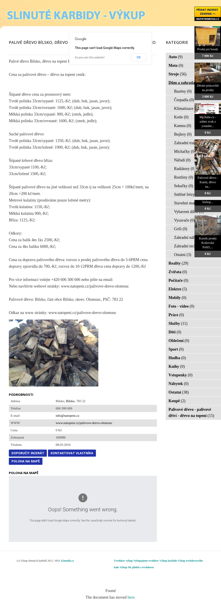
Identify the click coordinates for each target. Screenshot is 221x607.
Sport (176, 349)
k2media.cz (67, 560)
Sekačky (183, 186)
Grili (180, 229)
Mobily (178, 297)
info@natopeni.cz (67, 415)
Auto (176, 57)
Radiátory (184, 168)
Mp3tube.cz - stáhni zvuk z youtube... (208, 122)
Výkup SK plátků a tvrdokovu (137, 567)
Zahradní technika (191, 246)
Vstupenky (181, 375)
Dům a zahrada (185, 82)
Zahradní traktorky (192, 143)
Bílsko (70, 401)
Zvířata (178, 272)
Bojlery (183, 134)
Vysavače (184, 220)
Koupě (177, 401)
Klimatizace (186, 108)
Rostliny (183, 177)
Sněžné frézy (187, 194)
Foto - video (181, 306)
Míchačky (185, 151)
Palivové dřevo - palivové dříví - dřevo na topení (191, 412)
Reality (178, 263)
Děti (175, 332)
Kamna (182, 125)
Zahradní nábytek (191, 237)
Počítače (178, 280)
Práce (176, 315)
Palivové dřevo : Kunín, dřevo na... (208, 182)
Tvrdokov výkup (123, 560)
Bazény (183, 91)
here (131, 597)
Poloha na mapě (25, 461)
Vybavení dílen (189, 211)
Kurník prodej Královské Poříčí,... (208, 243)
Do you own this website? (90, 57)
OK (139, 57)
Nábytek (179, 383)
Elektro (178, 289)
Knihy (177, 366)
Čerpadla (184, 100)
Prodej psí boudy (207, 49)
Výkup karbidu (168, 560)
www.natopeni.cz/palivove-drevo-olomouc (84, 423)
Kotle (181, 117)
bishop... (207, 202)
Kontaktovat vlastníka (72, 453)
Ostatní (182, 254)
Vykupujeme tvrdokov (146, 560)
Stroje (178, 74)
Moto (176, 65)
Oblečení (179, 340)
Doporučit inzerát (27, 453)
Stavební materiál (191, 203)
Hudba (177, 358)
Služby (178, 323)
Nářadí (182, 160)
